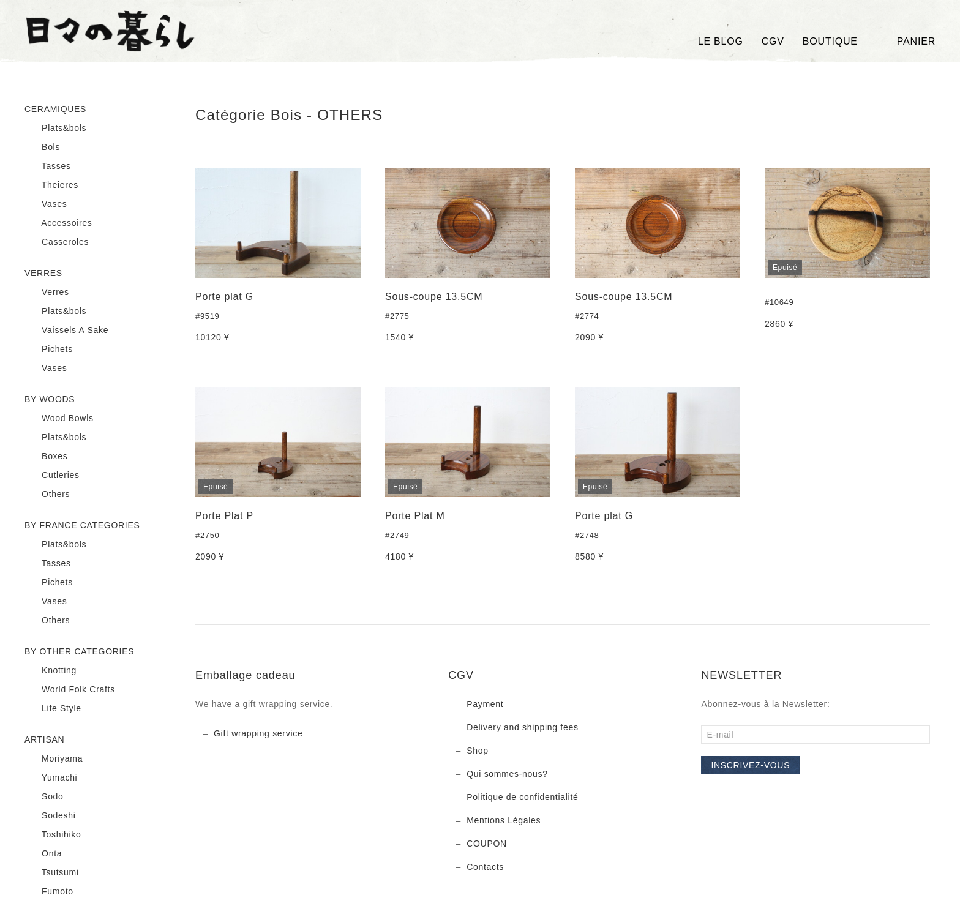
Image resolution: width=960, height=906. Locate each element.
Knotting (50, 671)
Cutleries (52, 476)
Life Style (52, 709)
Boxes (46, 457)
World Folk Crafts (69, 690)
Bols (42, 147)
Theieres (51, 185)
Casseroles (56, 242)
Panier (906, 42)
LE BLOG (720, 41)
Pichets (48, 349)
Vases (45, 204)
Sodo (44, 797)
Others (47, 495)
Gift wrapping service (258, 733)
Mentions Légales (504, 820)
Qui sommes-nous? (507, 774)
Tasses (47, 166)
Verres (46, 292)
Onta (43, 854)
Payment (485, 704)
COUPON (487, 843)
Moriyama (53, 759)
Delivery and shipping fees (522, 727)
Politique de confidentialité (522, 797)
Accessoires (58, 223)
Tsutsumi (51, 873)
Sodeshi (50, 816)
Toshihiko (52, 835)
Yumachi (50, 778)
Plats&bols (55, 128)
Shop (478, 750)
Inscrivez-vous (750, 765)
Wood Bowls (59, 419)
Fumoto (48, 892)
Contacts (485, 867)
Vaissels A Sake (66, 330)
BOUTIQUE (830, 41)
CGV (773, 41)
